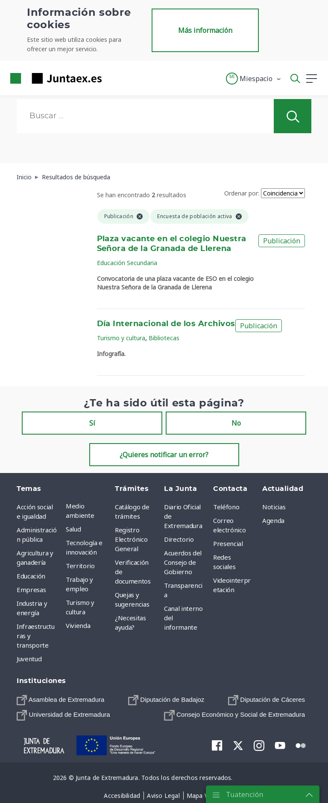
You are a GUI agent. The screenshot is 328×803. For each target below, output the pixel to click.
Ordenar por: (241, 193)
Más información (205, 30)
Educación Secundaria (127, 263)
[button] (254, 78)
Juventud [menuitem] (29, 658)
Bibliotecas (164, 338)
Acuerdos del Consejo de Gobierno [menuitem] (183, 562)
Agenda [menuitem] (273, 520)
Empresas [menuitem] (31, 589)
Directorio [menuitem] (179, 539)
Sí (92, 423)
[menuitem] (60, 700)
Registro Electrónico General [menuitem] (131, 539)
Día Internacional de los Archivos (166, 324)
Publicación (281, 240)
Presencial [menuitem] (228, 543)
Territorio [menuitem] (80, 565)
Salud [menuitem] (73, 529)
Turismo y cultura (121, 338)
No (236, 423)
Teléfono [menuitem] (226, 506)
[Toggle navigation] (114, 78)
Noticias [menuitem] (273, 506)
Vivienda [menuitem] (78, 625)
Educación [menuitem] (31, 576)
